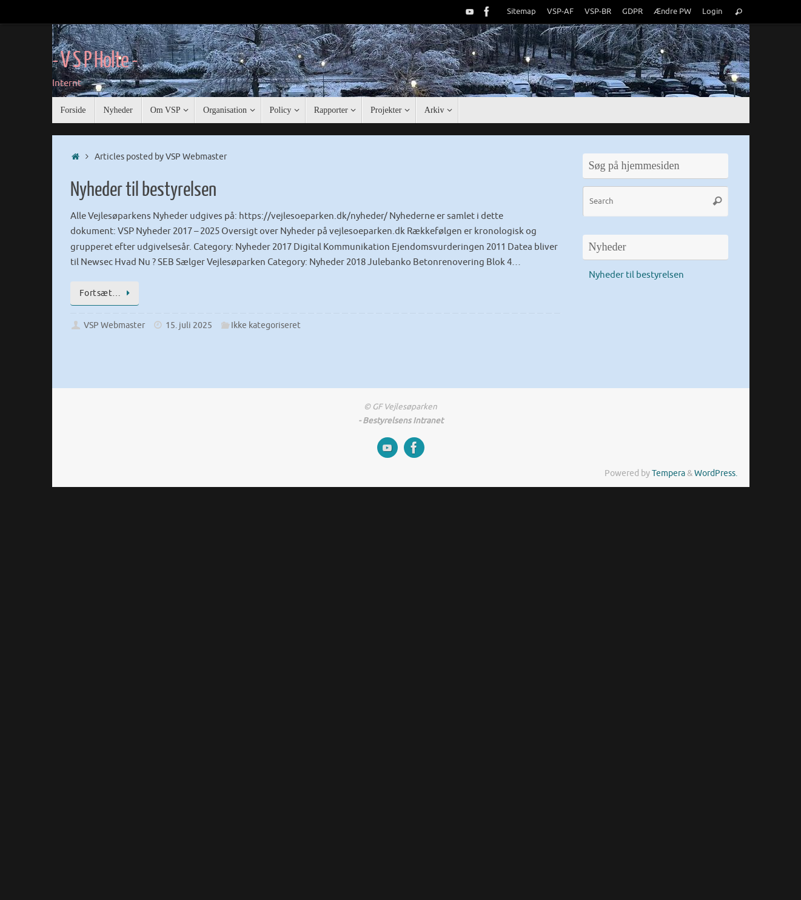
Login (712, 11)
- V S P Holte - (95, 61)
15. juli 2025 (189, 325)
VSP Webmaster (114, 325)
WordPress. (715, 473)
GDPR (632, 11)
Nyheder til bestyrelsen (143, 190)
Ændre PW (672, 11)
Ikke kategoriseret (266, 325)
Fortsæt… (107, 293)
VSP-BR (598, 11)
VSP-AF (560, 11)
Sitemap (521, 11)
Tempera (668, 473)
